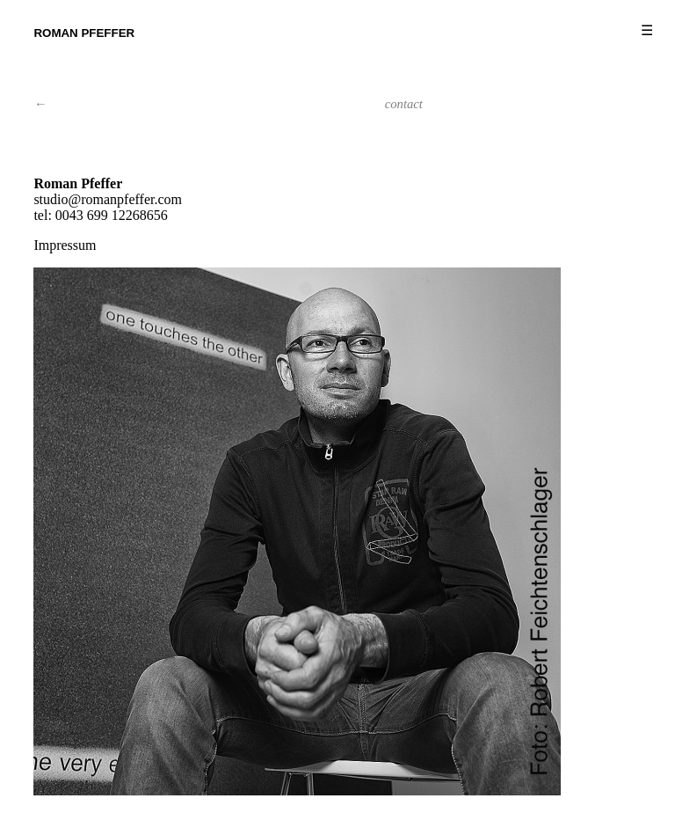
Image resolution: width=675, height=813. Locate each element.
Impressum (64, 245)
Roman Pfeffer (83, 33)
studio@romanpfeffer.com (107, 199)
